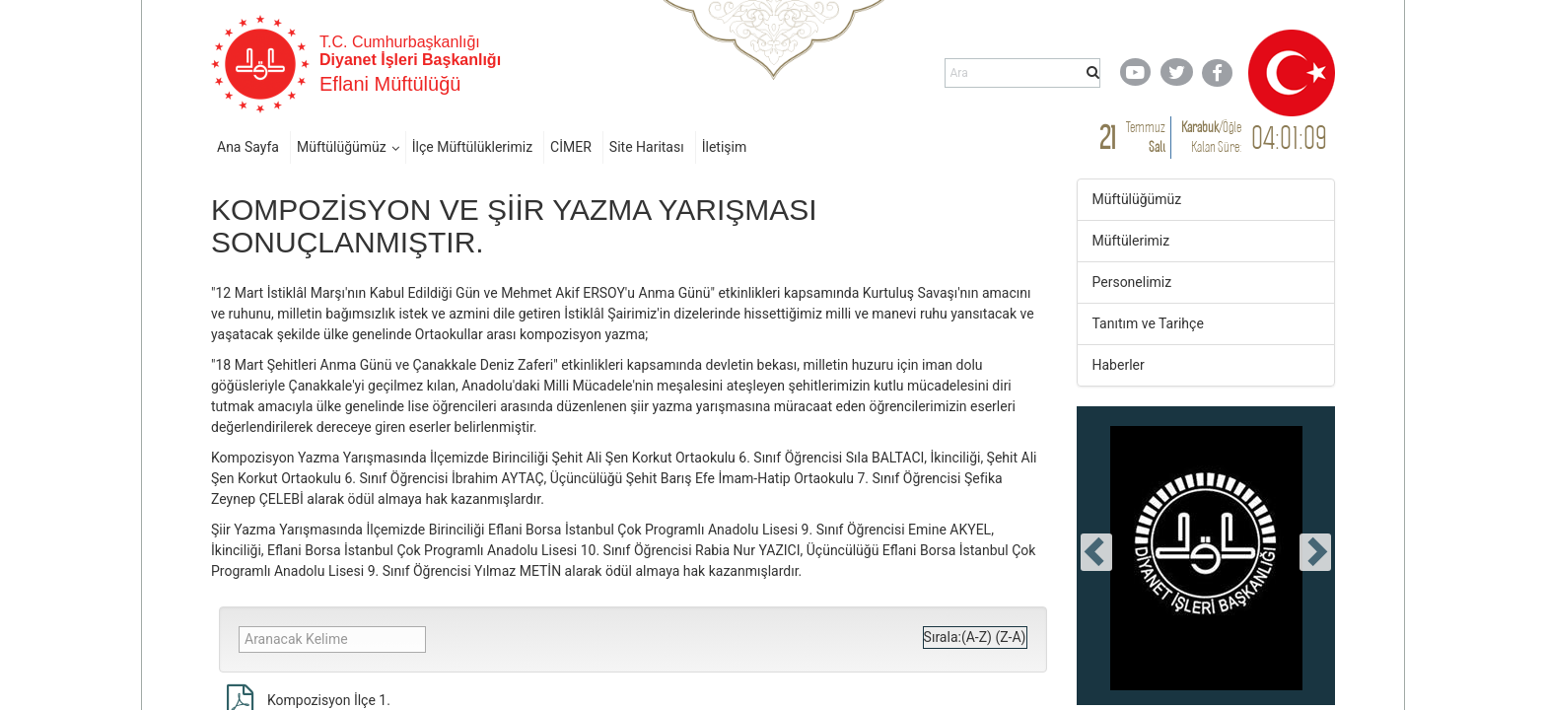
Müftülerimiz (1131, 240)
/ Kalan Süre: (1211, 136)
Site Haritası (646, 147)
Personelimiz (1132, 282)
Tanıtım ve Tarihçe (1148, 323)
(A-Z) (976, 637)
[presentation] (1096, 552)
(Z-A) (1010, 637)
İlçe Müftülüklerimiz (472, 147)
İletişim (724, 147)
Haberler (1118, 365)
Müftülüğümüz (341, 147)
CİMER (571, 147)
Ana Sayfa (248, 147)
